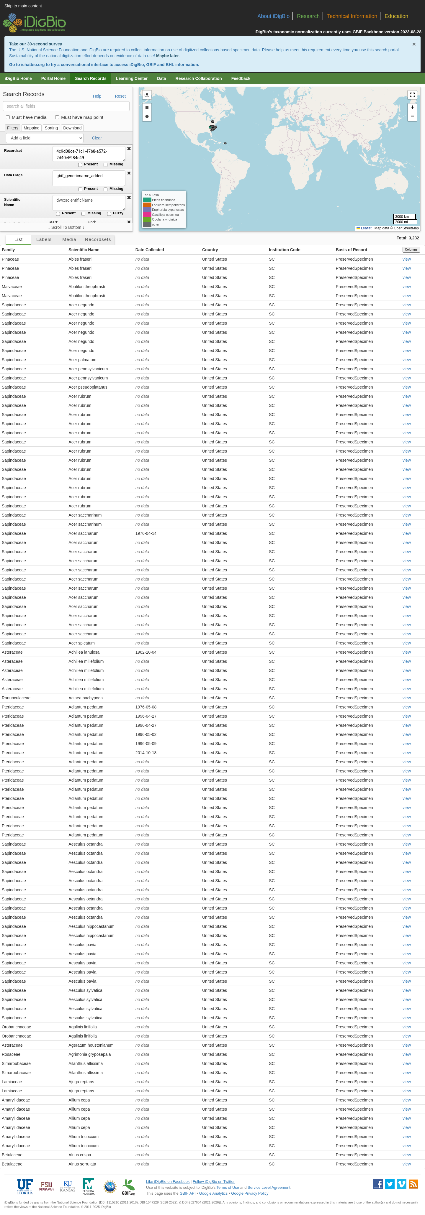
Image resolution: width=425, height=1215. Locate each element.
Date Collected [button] (149, 249)
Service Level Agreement (269, 1187)
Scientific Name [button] (83, 249)
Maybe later (167, 55)
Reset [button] (120, 96)
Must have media (26, 117)
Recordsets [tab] (98, 239)
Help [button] (97, 96)
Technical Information (352, 16)
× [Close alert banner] (414, 44)
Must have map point (79, 117)
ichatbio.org (33, 64)
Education (396, 16)
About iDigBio (273, 16)
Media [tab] (69, 239)
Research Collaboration (199, 78)
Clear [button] (97, 138)
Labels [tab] (44, 239)
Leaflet (364, 228)
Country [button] (210, 249)
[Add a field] (45, 138)
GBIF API (187, 1193)
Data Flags (13, 175)
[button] (129, 149)
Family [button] (8, 249)
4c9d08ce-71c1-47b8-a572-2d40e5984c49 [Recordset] (87, 154)
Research (308, 16)
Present (88, 164)
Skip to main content (23, 6)
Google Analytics (213, 1193)
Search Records (91, 78)
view (407, 259)
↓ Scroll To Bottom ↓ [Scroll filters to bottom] (66, 227)
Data (161, 78)
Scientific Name (12, 202)
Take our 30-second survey (35, 44)
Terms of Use (228, 1187)
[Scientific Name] (87, 203)
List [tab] (18, 239)
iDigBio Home (18, 78)
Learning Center (132, 78)
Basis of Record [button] (351, 249)
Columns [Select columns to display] (411, 249)
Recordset (13, 151)
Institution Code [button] (284, 249)
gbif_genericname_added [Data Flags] (87, 178)
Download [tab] (72, 128)
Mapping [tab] (32, 128)
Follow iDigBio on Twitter (214, 1181)
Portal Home (53, 78)
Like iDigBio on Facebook (167, 1181)
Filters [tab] (12, 128)
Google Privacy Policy (249, 1193)
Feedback (241, 78)
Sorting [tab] (51, 128)
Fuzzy (115, 213)
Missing (113, 164)
